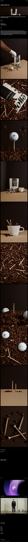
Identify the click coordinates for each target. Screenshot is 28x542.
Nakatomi (3, 539)
